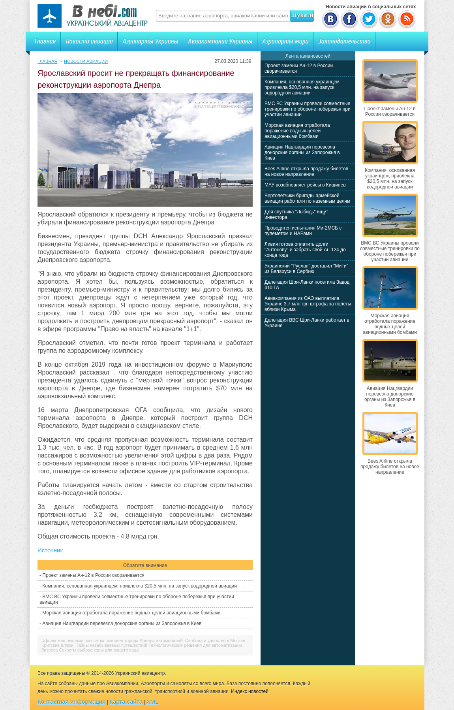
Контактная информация (71, 701)
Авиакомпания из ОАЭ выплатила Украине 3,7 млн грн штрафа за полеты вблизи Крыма (308, 304)
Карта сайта (126, 701)
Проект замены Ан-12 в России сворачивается (93, 575)
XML (152, 701)
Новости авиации (89, 41)
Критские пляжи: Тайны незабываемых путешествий (94, 645)
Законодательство (344, 41)
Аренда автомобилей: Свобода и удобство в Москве (192, 640)
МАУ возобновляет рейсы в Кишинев (305, 185)
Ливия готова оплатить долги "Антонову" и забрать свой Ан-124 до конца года (305, 249)
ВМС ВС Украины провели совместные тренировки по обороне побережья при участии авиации (308, 109)
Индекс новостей (249, 691)
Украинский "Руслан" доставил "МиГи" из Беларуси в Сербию (306, 268)
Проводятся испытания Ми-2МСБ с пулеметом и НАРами (303, 230)
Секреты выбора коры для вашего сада (99, 650)
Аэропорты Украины (150, 41)
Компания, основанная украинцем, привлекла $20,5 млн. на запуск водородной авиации (139, 586)
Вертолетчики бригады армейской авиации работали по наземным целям (307, 198)
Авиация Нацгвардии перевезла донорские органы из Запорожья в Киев (121, 623)
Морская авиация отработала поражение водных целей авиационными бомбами (131, 613)
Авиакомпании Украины (220, 41)
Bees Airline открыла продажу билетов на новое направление (306, 171)
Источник (50, 550)
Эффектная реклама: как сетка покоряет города (90, 640)
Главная (45, 41)
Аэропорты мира (285, 41)
